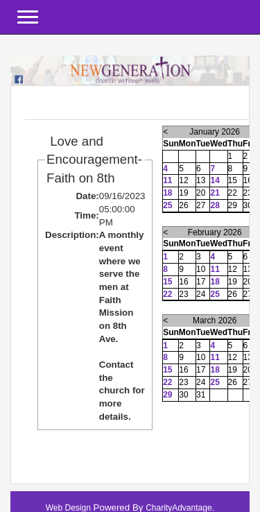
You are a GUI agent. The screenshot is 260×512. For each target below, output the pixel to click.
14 (214, 180)
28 (214, 205)
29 (167, 395)
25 (167, 205)
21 (214, 193)
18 (167, 193)
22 (167, 294)
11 (167, 180)
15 (167, 282)
